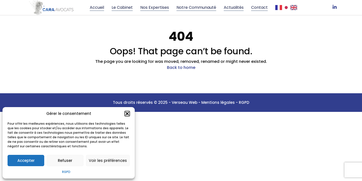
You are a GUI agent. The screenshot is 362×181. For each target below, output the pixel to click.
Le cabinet (122, 7)
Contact (259, 7)
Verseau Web (184, 102)
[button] (127, 113)
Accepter (26, 160)
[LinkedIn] (334, 7)
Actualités (234, 7)
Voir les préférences (108, 160)
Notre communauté (196, 7)
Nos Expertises (154, 7)
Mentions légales (218, 102)
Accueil (97, 7)
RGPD (66, 172)
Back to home (181, 67)
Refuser (65, 160)
